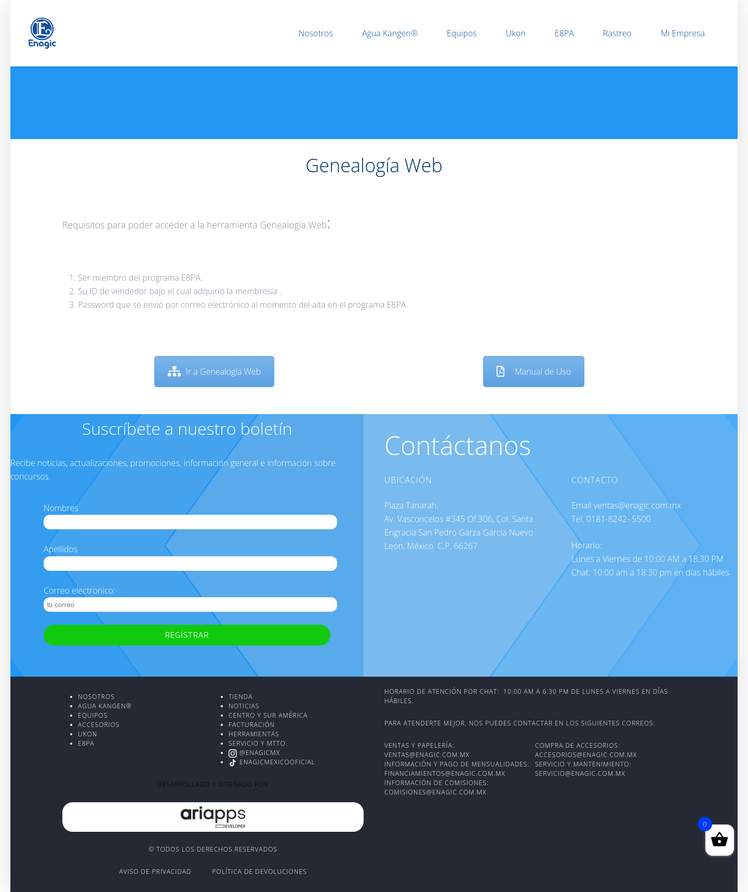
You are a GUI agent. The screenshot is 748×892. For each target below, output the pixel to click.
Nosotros (316, 33)
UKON (87, 734)
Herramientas (254, 734)
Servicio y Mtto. (258, 743)
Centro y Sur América (268, 715)
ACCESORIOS (98, 724)
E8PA (564, 33)
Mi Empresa (683, 33)
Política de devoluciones (259, 871)
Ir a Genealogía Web (214, 371)
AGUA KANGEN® (105, 706)
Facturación (252, 724)
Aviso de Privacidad (155, 871)
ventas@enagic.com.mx (427, 754)
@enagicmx (254, 752)
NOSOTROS (96, 696)
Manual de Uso (534, 371)
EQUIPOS (93, 715)
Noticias (244, 706)
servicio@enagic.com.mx (580, 773)
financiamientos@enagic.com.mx (444, 773)
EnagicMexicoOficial (272, 762)
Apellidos (60, 549)
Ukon (516, 33)
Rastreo (617, 33)
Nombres (61, 508)
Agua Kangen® (390, 33)
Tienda (240, 696)
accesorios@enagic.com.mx (587, 754)
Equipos (462, 33)
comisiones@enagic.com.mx (435, 792)
